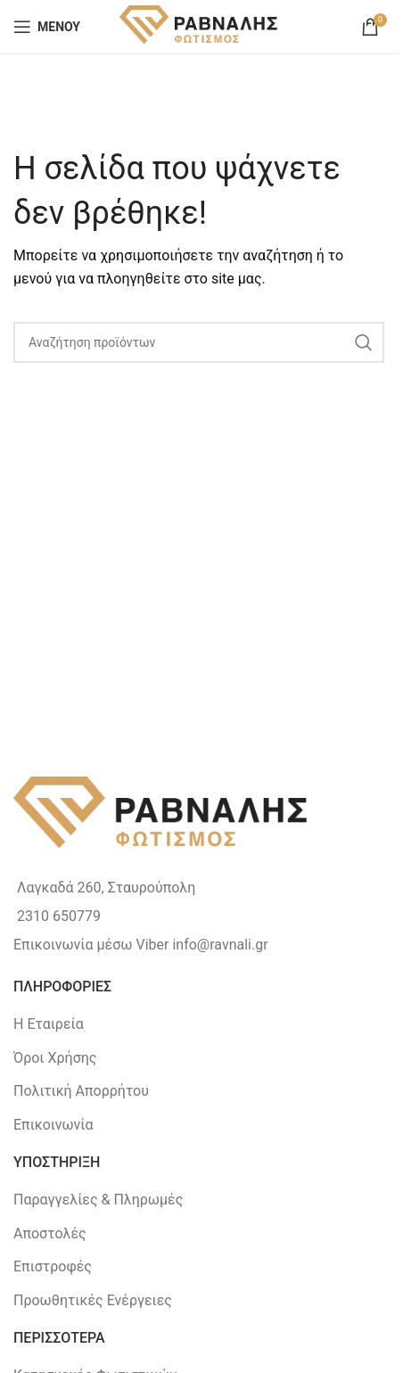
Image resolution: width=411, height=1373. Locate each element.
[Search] (198, 342)
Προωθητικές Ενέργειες (92, 1300)
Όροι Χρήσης (54, 1057)
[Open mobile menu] (46, 27)
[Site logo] (199, 25)
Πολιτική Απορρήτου (81, 1090)
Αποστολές (49, 1233)
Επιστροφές (52, 1266)
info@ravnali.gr (219, 944)
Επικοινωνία (53, 1124)
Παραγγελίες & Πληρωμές (98, 1199)
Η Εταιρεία (48, 1023)
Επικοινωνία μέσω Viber (91, 944)
